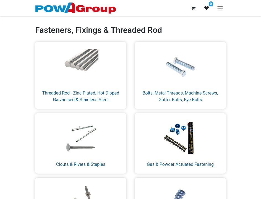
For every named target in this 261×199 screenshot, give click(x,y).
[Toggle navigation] (220, 8)
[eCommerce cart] (193, 8)
